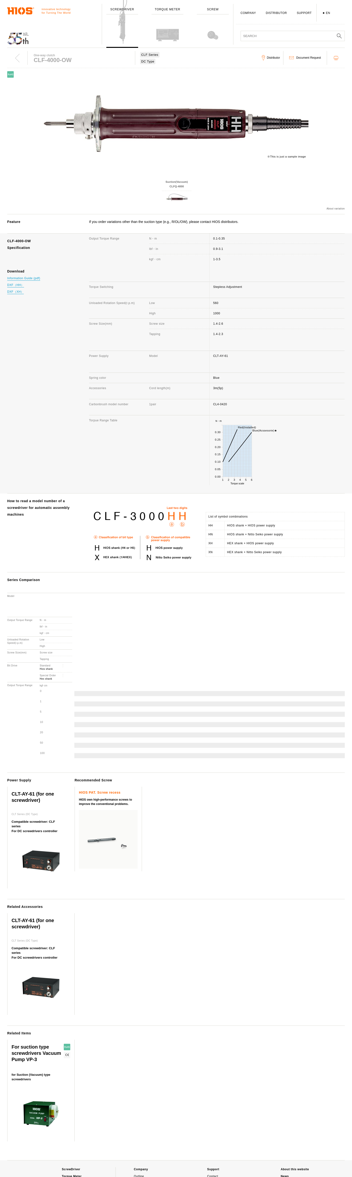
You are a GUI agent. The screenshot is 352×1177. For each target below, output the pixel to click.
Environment (143, 1167)
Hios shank (46, 611)
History (139, 1132)
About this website (295, 1111)
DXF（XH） (15, 291)
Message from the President (154, 1125)
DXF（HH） (15, 285)
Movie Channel (292, 1137)
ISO (136, 1160)
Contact (212, 1118)
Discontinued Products (223, 1132)
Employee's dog (145, 1153)
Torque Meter (72, 1118)
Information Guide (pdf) (23, 278)
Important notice (293, 1143)
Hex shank (46, 621)
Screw (66, 1125)
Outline (139, 1118)
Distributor (214, 1139)
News (285, 1118)
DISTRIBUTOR (276, 13)
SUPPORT (304, 13)
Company (141, 1111)
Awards (139, 1139)
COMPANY (248, 13)
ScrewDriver (71, 1111)
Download (214, 1146)
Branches (140, 1146)
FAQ (210, 1125)
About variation (335, 209)
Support (213, 1111)
